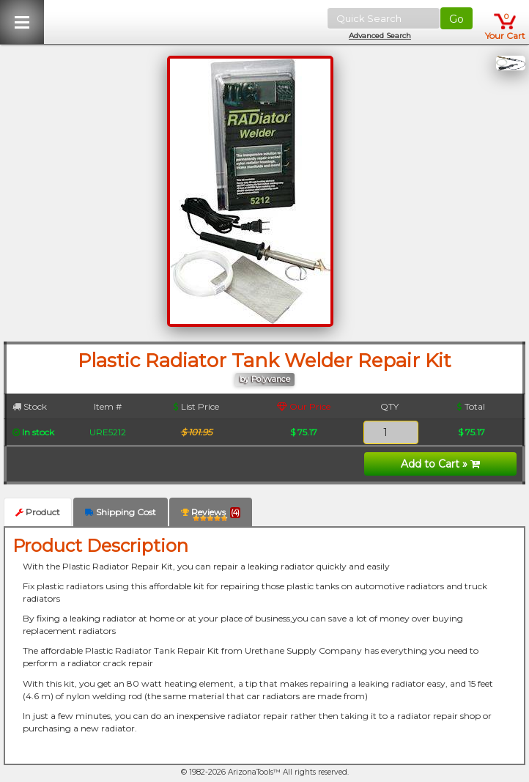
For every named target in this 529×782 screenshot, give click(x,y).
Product (37, 511)
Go (456, 19)
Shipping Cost (120, 511)
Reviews (210, 514)
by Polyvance (265, 379)
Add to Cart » (440, 464)
